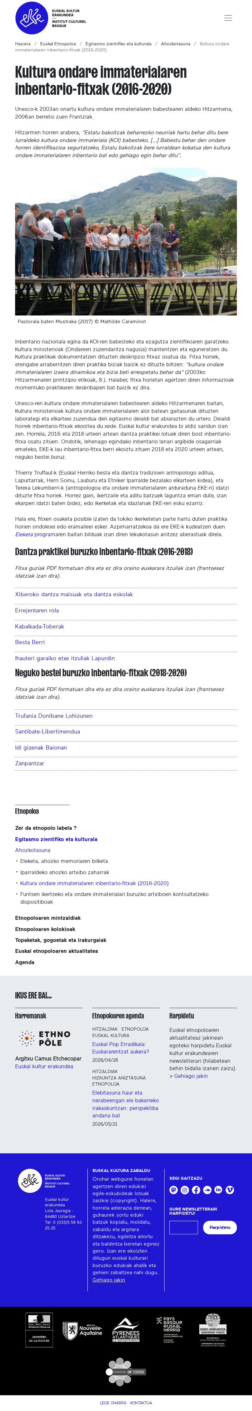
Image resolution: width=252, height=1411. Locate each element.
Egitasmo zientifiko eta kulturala (118, 44)
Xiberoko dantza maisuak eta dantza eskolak (74, 595)
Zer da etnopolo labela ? (45, 828)
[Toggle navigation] (228, 18)
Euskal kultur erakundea (44, 1066)
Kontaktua (141, 1403)
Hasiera (23, 44)
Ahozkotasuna (175, 44)
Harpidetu (181, 1016)
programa (36, 534)
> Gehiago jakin (188, 1076)
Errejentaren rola (37, 611)
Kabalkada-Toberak (39, 627)
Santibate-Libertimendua (47, 732)
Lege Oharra (113, 1403)
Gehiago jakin (109, 1279)
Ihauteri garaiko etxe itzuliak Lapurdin (65, 658)
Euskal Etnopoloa (58, 44)
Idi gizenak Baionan (41, 748)
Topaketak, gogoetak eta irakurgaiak (60, 940)
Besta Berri (30, 642)
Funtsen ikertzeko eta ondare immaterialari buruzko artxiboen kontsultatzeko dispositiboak (114, 898)
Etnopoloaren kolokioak (45, 929)
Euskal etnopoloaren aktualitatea (56, 951)
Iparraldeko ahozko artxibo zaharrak (64, 872)
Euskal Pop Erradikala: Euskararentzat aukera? (120, 1048)
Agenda (24, 962)
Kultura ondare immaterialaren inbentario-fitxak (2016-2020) (94, 883)
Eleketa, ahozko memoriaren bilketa (64, 861)
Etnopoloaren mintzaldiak (48, 918)
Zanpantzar (29, 764)
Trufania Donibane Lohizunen (54, 716)
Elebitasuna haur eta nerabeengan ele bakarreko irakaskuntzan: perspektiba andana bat (125, 1104)
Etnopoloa (27, 811)
